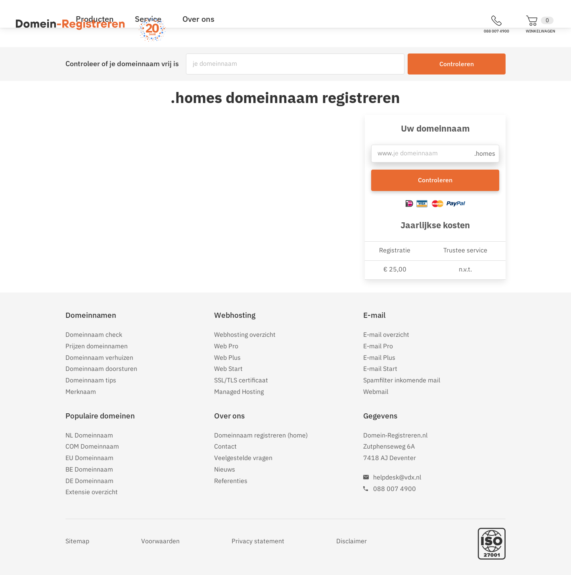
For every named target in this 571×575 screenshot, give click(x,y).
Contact (225, 446)
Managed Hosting (239, 391)
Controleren (456, 64)
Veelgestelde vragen (243, 458)
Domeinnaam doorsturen (101, 369)
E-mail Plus (379, 357)
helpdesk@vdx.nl (397, 477)
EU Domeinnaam (89, 458)
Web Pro (226, 346)
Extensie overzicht (91, 492)
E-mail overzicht (386, 334)
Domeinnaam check (93, 334)
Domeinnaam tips (90, 380)
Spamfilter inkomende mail (401, 380)
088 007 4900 (394, 489)
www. (385, 155)
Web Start (228, 369)
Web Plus (227, 357)
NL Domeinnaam (89, 435)
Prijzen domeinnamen (96, 346)
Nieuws (224, 469)
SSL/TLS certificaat (241, 380)
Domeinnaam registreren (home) (261, 435)
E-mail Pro (378, 346)
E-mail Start (380, 369)
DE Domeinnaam (89, 481)
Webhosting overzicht (245, 334)
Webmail (375, 391)
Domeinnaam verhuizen (99, 357)
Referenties (230, 481)
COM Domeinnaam (92, 446)
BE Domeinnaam (89, 469)
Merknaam (80, 391)
